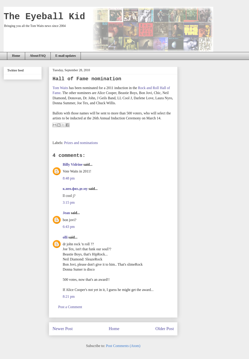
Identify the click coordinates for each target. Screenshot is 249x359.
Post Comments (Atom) (123, 346)
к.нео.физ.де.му (75, 189)
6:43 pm (69, 227)
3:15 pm (69, 202)
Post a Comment (70, 307)
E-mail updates (65, 55)
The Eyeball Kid (44, 17)
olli (65, 237)
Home (16, 55)
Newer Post (63, 328)
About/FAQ (38, 55)
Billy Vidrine (73, 164)
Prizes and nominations (81, 143)
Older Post (164, 328)
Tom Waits (60, 88)
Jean (66, 213)
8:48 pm (69, 178)
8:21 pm (69, 296)
